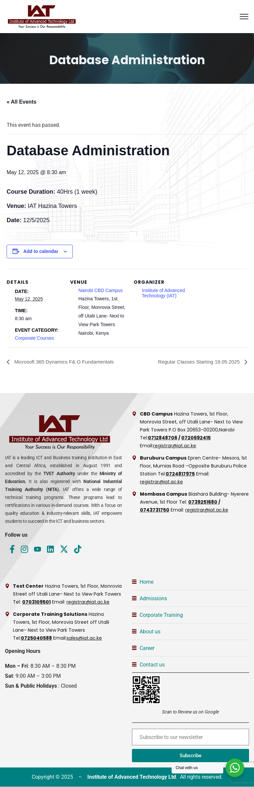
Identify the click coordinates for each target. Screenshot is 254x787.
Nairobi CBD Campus (100, 290)
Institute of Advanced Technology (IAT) (163, 293)
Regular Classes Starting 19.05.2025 (197, 362)
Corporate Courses (34, 338)
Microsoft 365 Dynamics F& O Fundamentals (66, 362)
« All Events (21, 102)
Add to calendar (41, 251)
